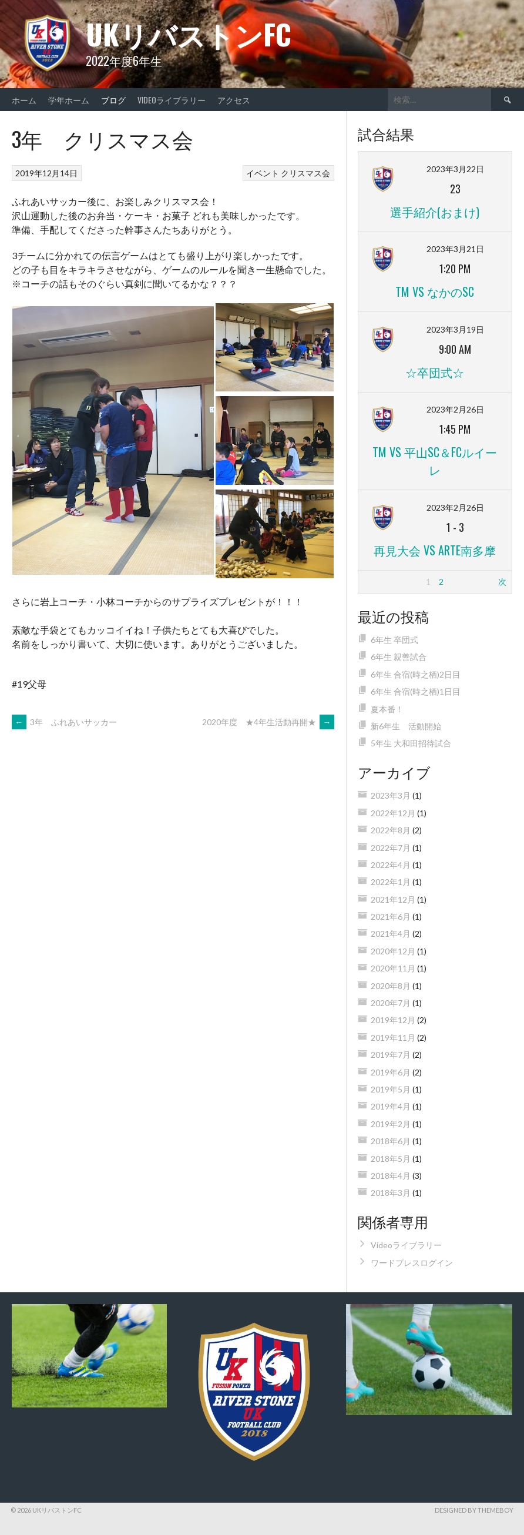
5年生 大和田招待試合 (411, 743)
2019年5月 (391, 1089)
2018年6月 (391, 1141)
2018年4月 (391, 1176)
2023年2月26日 (455, 409)
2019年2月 (391, 1124)
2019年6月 (391, 1072)
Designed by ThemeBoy (474, 1510)
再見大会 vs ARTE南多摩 (435, 550)
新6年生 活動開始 (406, 726)
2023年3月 (391, 795)
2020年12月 (393, 951)
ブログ (113, 99)
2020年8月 (391, 986)
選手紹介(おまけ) (434, 211)
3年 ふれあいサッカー (64, 722)
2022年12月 (393, 813)
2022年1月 (391, 882)
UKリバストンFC (188, 34)
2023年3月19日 (455, 329)
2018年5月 (391, 1159)
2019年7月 (391, 1055)
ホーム (24, 99)
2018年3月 (391, 1193)
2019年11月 (393, 1038)
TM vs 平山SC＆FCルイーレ (434, 460)
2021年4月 (391, 934)
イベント (262, 173)
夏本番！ (387, 709)
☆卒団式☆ (434, 372)
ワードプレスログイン (412, 1263)
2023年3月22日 (455, 169)
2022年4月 (391, 865)
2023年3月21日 (455, 249)
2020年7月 (391, 1003)
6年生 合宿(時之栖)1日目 (416, 691)
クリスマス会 (305, 173)
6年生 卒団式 (394, 640)
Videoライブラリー (171, 99)
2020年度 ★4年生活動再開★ (268, 722)
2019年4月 (391, 1106)
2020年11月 (393, 968)
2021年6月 (391, 916)
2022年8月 (391, 830)
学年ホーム (68, 99)
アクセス (237, 99)
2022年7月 (391, 848)
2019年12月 (393, 1020)
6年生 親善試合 (398, 657)
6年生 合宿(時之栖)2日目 (416, 674)
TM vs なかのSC (434, 291)
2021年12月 (393, 899)
